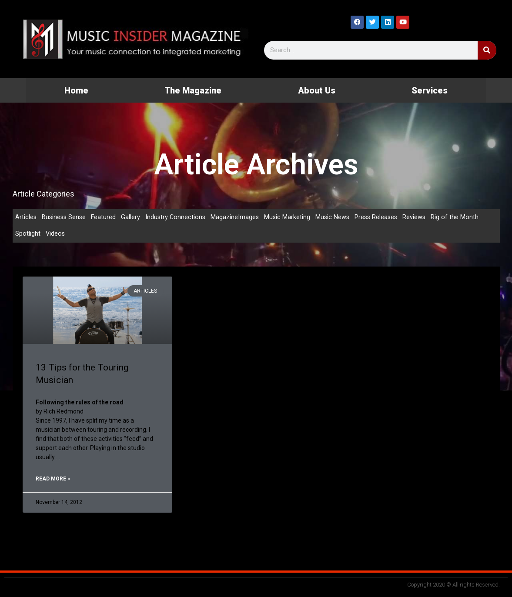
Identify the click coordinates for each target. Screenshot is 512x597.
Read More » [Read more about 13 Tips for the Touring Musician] (53, 480)
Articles (26, 217)
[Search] (487, 50)
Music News (337, 217)
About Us (316, 90)
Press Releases (382, 217)
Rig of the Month (462, 217)
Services (430, 90)
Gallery (133, 217)
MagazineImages (238, 217)
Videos (56, 235)
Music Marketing (291, 217)
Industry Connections (178, 217)
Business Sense (65, 217)
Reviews (421, 217)
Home (76, 90)
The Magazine (192, 90)
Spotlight (27, 235)
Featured (105, 217)
